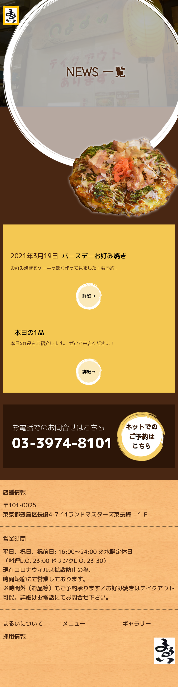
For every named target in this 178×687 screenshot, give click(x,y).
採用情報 (14, 636)
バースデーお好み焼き (94, 255)
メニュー (74, 623)
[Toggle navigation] (167, 10)
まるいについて (23, 623)
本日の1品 (29, 332)
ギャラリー (136, 623)
